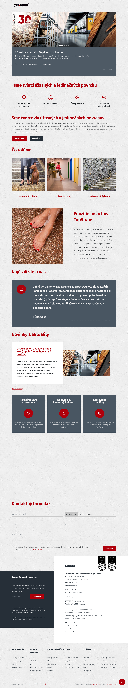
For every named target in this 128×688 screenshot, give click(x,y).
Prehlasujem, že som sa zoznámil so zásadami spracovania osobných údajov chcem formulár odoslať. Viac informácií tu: (51, 548)
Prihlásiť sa (36, 596)
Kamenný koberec (28, 196)
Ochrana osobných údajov (33, 549)
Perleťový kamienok (72, 657)
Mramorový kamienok (54, 661)
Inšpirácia (51, 5)
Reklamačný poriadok (108, 664)
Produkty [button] (37, 5)
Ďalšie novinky (17, 389)
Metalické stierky (53, 664)
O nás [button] (76, 5)
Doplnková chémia (71, 661)
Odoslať (110, 548)
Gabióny (50, 667)
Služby (67, 664)
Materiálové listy (17, 667)
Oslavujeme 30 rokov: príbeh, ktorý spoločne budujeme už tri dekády (35, 351)
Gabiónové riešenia (100, 196)
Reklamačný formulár (108, 667)
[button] (103, 5)
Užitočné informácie (36, 667)
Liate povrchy (64, 196)
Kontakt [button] (88, 5)
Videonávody (19, 138)
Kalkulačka (33, 661)
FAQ (31, 664)
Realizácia (36, 138)
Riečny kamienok (53, 657)
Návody (14, 664)
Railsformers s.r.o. (112, 684)
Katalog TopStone (18, 657)
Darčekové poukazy (72, 667)
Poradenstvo (64, 5)
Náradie (50, 670)
